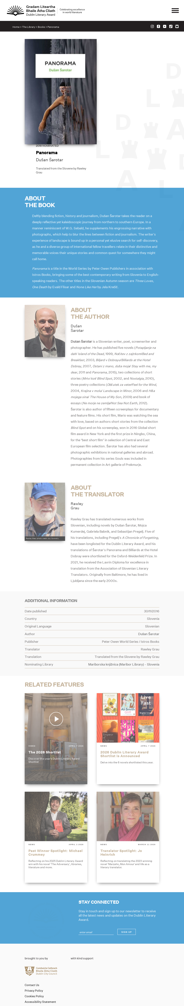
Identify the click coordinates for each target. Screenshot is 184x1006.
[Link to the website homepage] (46, 11)
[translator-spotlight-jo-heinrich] (128, 813)
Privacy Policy (34, 954)
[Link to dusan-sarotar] (45, 307)
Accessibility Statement (40, 965)
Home (16, 27)
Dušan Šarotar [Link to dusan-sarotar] (117, 89)
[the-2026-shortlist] (55, 714)
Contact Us (32, 949)
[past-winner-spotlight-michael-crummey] (55, 813)
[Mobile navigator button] (174, 11)
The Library (28, 27)
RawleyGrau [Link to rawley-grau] (77, 481)
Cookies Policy (34, 960)
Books (41, 27)
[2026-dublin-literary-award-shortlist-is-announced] (128, 714)
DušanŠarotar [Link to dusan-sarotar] (77, 304)
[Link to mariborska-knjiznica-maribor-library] (123, 640)
